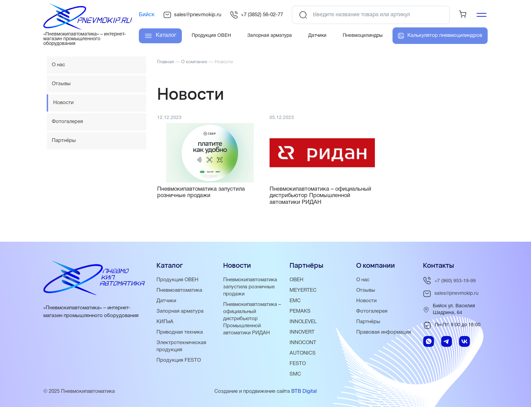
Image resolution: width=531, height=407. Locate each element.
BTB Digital (304, 391)
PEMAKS (300, 311)
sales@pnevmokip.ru (192, 15)
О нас (58, 65)
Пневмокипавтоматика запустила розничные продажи (250, 287)
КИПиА (164, 321)
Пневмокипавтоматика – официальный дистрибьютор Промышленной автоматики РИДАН (252, 318)
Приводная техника (179, 332)
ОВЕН (296, 280)
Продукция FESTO (178, 360)
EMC (295, 300)
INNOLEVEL (303, 321)
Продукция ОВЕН (177, 280)
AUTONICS (303, 353)
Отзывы (61, 83)
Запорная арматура (180, 311)
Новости (366, 300)
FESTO (298, 363)
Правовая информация (383, 332)
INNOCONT (303, 342)
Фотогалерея (67, 121)
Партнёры (64, 140)
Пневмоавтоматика (179, 290)
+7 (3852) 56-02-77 (256, 15)
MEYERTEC (303, 290)
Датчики (166, 300)
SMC (295, 374)
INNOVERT (302, 332)
